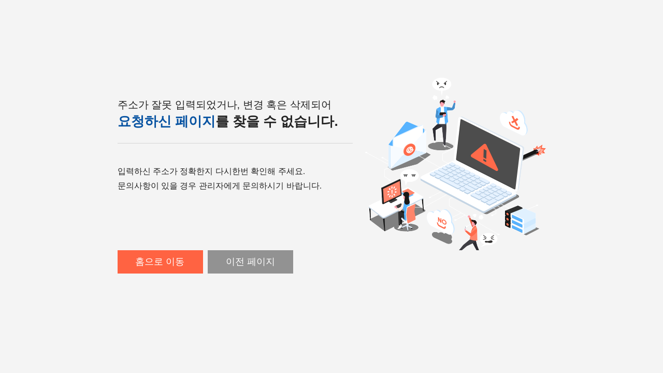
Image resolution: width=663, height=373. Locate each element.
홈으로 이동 (159, 261)
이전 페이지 (250, 261)
